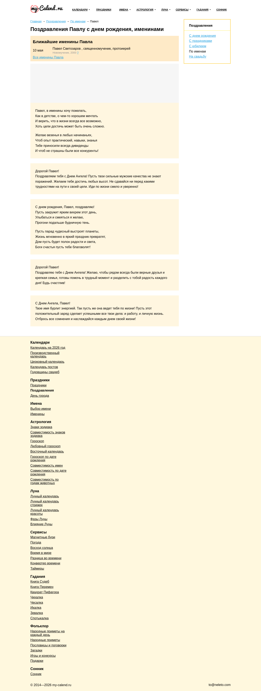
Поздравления (200, 25)
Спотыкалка (39, 618)
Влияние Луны (41, 524)
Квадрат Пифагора (44, 592)
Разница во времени (45, 558)
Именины (37, 414)
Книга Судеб (39, 581)
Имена (123, 9)
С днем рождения (202, 35)
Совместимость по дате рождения (48, 472)
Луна (164, 9)
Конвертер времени (45, 563)
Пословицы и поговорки (48, 645)
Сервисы (182, 9)
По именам (197, 51)
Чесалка (36, 602)
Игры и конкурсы (43, 655)
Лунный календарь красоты (44, 512)
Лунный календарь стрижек (44, 503)
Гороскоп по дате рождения (43, 458)
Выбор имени (40, 408)
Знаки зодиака (41, 427)
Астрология (144, 9)
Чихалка (36, 597)
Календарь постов (44, 367)
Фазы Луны (38, 519)
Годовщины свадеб (44, 372)
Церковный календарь (47, 361)
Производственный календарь (44, 354)
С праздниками (200, 41)
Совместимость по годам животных (44, 481)
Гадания (202, 9)
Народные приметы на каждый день (47, 633)
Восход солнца (41, 548)
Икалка (35, 607)
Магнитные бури (42, 537)
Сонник (221, 9)
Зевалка (36, 613)
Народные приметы (45, 640)
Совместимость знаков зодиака (47, 434)
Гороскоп (37, 441)
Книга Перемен (41, 587)
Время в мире (40, 553)
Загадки (36, 650)
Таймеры (37, 568)
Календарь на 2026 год (47, 347)
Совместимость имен (46, 465)
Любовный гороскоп (45, 446)
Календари (79, 9)
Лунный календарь (44, 496)
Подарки (36, 660)
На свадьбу (197, 56)
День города (39, 395)
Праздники (103, 9)
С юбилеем (197, 46)
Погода (35, 542)
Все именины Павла (48, 57)
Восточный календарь (47, 451)
